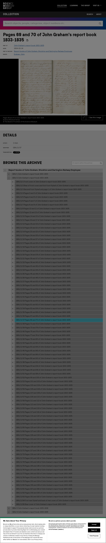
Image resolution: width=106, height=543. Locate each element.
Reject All (94, 534)
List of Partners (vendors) (56, 533)
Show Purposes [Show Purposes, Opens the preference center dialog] (94, 539)
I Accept (94, 528)
